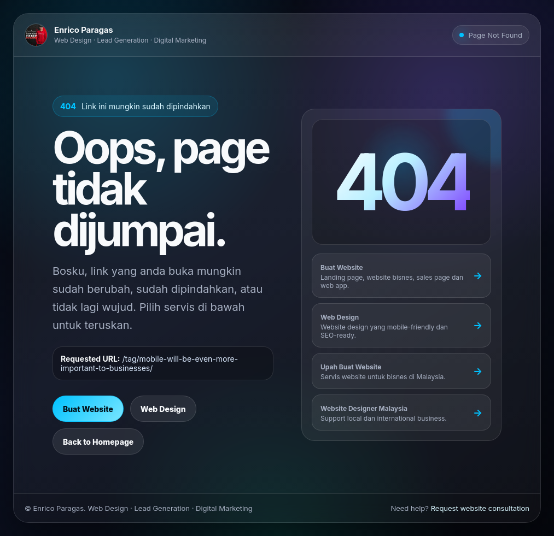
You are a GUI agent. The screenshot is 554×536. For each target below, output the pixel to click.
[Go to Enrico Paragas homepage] (115, 34)
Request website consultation (480, 508)
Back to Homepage (98, 441)
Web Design (163, 409)
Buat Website (88, 409)
